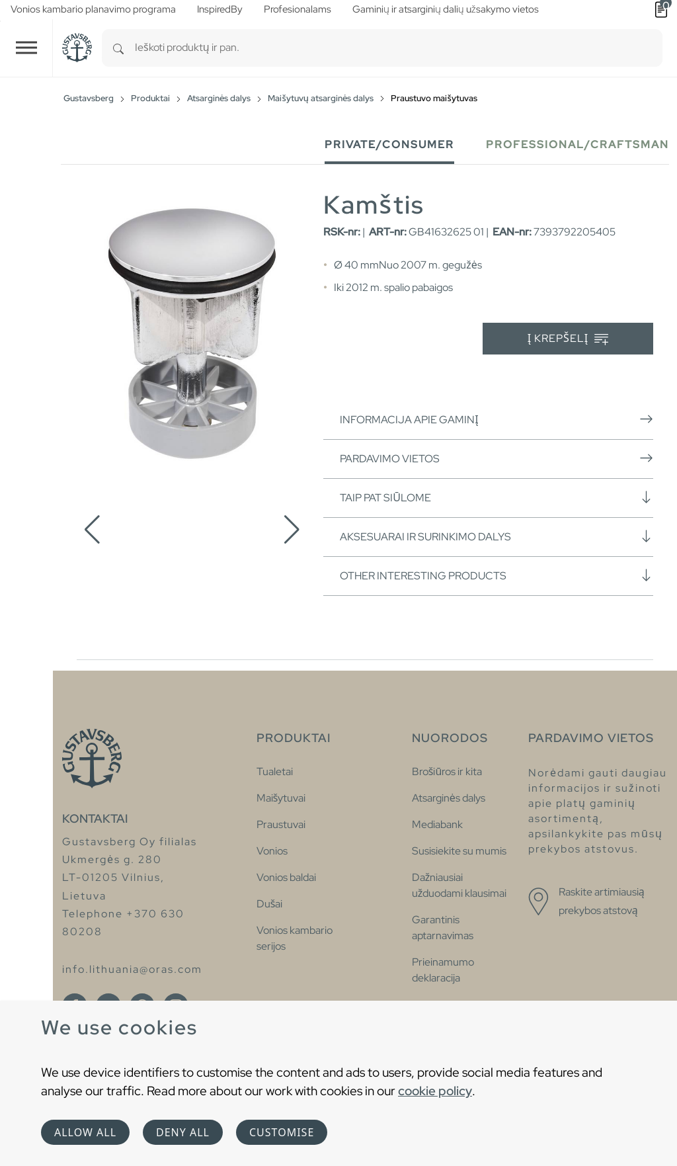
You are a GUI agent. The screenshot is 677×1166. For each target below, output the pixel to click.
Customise (281, 1132)
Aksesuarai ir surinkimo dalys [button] (496, 536)
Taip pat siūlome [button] (496, 497)
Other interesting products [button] (496, 575)
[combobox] (398, 47)
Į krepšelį (568, 339)
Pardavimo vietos (496, 458)
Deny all (183, 1132)
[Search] (118, 47)
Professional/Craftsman (577, 144)
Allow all (85, 1132)
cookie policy (435, 1090)
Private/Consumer (389, 144)
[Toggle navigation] (26, 48)
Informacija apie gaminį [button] (496, 419)
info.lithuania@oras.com (132, 969)
